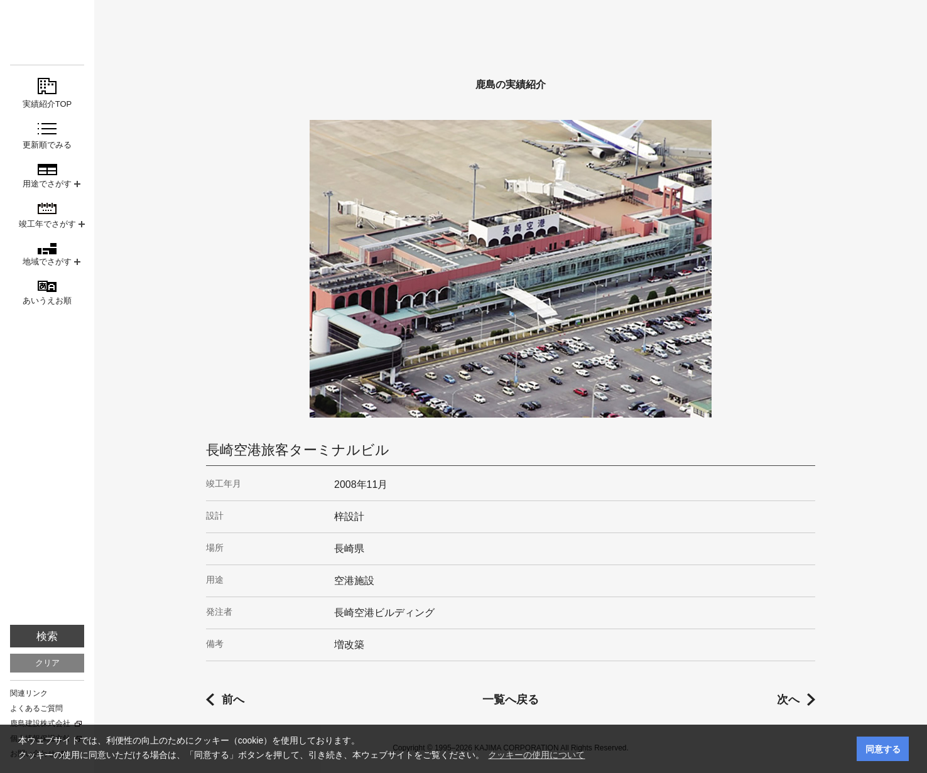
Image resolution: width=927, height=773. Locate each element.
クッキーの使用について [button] (536, 755)
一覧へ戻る (510, 699)
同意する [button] (883, 749)
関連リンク (29, 693)
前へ (233, 699)
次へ (788, 699)
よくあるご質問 (36, 708)
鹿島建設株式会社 (40, 723)
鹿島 (47, 32)
